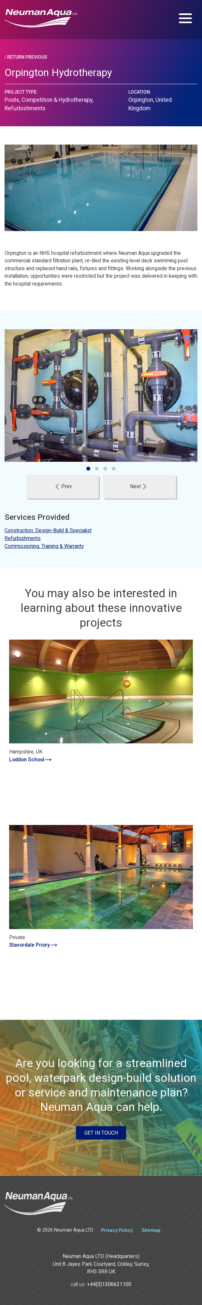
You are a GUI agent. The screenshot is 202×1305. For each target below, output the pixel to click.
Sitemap (151, 1230)
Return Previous (26, 57)
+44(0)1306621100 (109, 1284)
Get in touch (101, 1133)
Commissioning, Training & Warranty (44, 546)
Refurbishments (23, 538)
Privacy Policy (117, 1230)
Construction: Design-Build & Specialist (48, 530)
